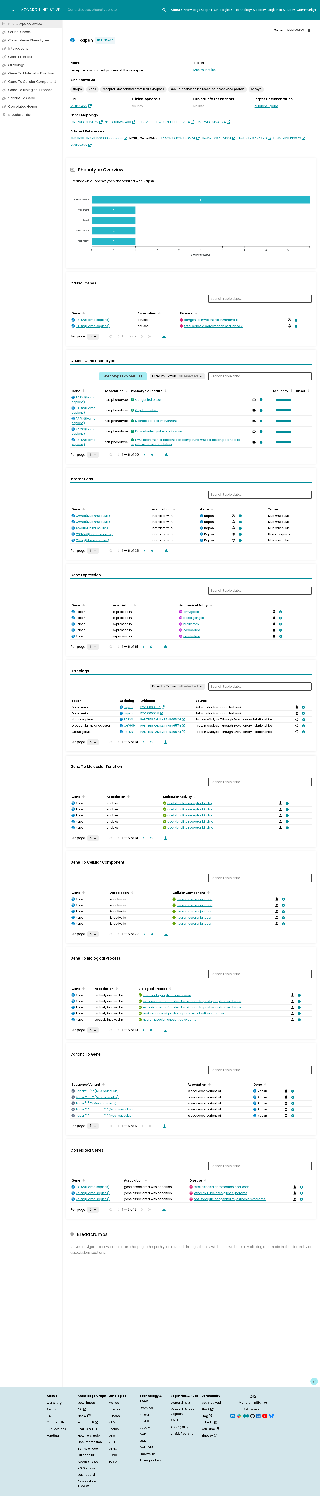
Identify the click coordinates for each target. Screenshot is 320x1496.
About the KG (88, 1462)
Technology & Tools (250, 10)
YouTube (210, 1429)
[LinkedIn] (258, 1415)
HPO (112, 1422)
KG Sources (86, 1468)
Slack (207, 1409)
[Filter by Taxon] (177, 376)
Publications (56, 1429)
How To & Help (89, 1436)
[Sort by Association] (158, 313)
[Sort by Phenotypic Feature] (164, 391)
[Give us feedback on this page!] (314, 1381)
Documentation (90, 1442)
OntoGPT (147, 1447)
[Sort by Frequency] (290, 391)
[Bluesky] (271, 1415)
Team (51, 1409)
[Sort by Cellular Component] (207, 892)
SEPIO (113, 1455)
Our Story (54, 1403)
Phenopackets (151, 1460)
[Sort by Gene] (82, 313)
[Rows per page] (93, 336)
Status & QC (87, 1429)
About (176, 10)
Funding (53, 1436)
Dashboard (86, 1475)
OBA (112, 1436)
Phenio (114, 1429)
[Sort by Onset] (308, 391)
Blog (206, 1416)
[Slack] (239, 1415)
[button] (282, 400)
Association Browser (87, 1483)
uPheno (114, 1416)
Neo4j (84, 1416)
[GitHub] (252, 1415)
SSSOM (145, 1428)
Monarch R (88, 1422)
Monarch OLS (180, 1403)
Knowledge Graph (198, 10)
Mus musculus (204, 69)
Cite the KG (86, 1455)
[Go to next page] (143, 454)
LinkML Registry (181, 1433)
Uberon (114, 1409)
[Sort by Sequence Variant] (102, 1084)
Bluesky (208, 1436)
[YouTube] (264, 1415)
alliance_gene (266, 106)
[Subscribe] (232, 1415)
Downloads (86, 1403)
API (82, 1409)
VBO (112, 1442)
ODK (143, 1441)
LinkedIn (209, 1422)
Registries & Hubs (281, 10)
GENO (113, 1449)
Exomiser (146, 1408)
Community (306, 10)
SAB (50, 1416)
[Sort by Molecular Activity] (194, 796)
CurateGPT (148, 1454)
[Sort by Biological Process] (169, 988)
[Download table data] (163, 336)
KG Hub (176, 1420)
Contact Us (56, 1422)
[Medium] (246, 1415)
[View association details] (295, 320)
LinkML (144, 1421)
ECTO (113, 1462)
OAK (143, 1434)
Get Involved (211, 1403)
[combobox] (116, 10)
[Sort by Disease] (195, 313)
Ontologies (223, 10)
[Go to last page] (151, 454)
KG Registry (179, 1427)
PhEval (145, 1415)
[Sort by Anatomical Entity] (210, 605)
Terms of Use (88, 1449)
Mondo (114, 1403)
